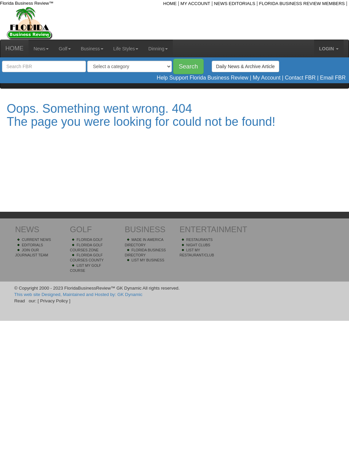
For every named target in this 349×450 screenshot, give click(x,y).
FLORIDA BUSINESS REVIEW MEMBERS (302, 3)
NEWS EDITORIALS (234, 3)
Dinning (157, 48)
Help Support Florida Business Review (202, 78)
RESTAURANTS (199, 240)
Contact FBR (300, 78)
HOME (170, 3)
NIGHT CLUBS (198, 245)
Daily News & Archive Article (245, 66)
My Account (267, 78)
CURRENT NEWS (36, 240)
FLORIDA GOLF (90, 240)
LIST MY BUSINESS (148, 260)
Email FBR (333, 78)
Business (92, 48)
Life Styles (126, 48)
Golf (65, 48)
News (41, 48)
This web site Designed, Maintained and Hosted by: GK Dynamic (78, 294)
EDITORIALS (32, 245)
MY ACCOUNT (195, 3)
